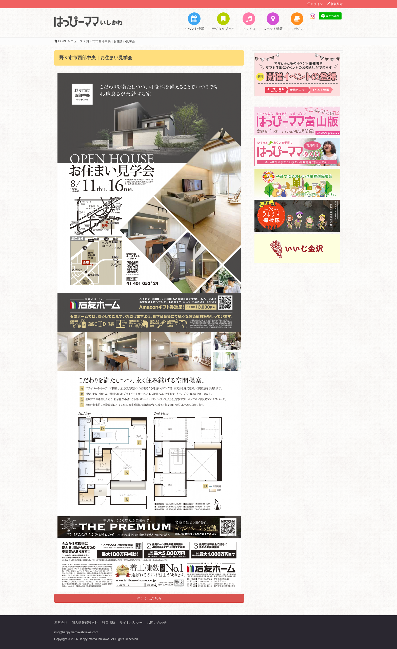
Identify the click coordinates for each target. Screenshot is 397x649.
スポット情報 (273, 21)
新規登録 (335, 4)
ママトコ (248, 21)
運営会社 (60, 622)
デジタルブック (223, 21)
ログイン (315, 4)
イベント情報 (194, 21)
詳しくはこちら (149, 598)
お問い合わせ (157, 622)
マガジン (297, 21)
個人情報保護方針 (85, 622)
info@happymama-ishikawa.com (76, 632)
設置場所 (108, 622)
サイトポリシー (131, 622)
